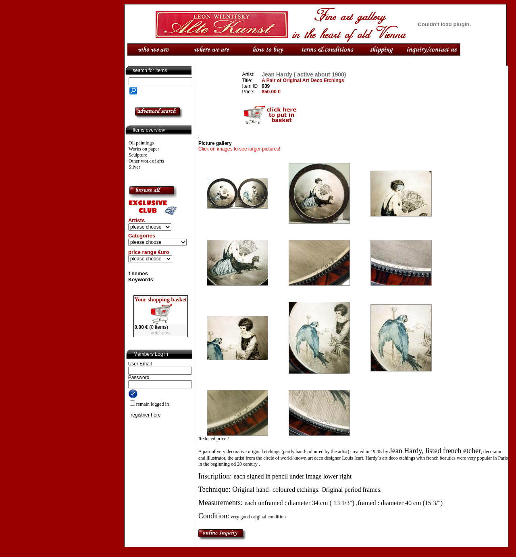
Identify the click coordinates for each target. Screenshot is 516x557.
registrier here (145, 415)
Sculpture (138, 155)
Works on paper (144, 149)
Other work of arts (146, 161)
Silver (134, 167)
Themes (138, 273)
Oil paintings (141, 143)
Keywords (140, 279)
